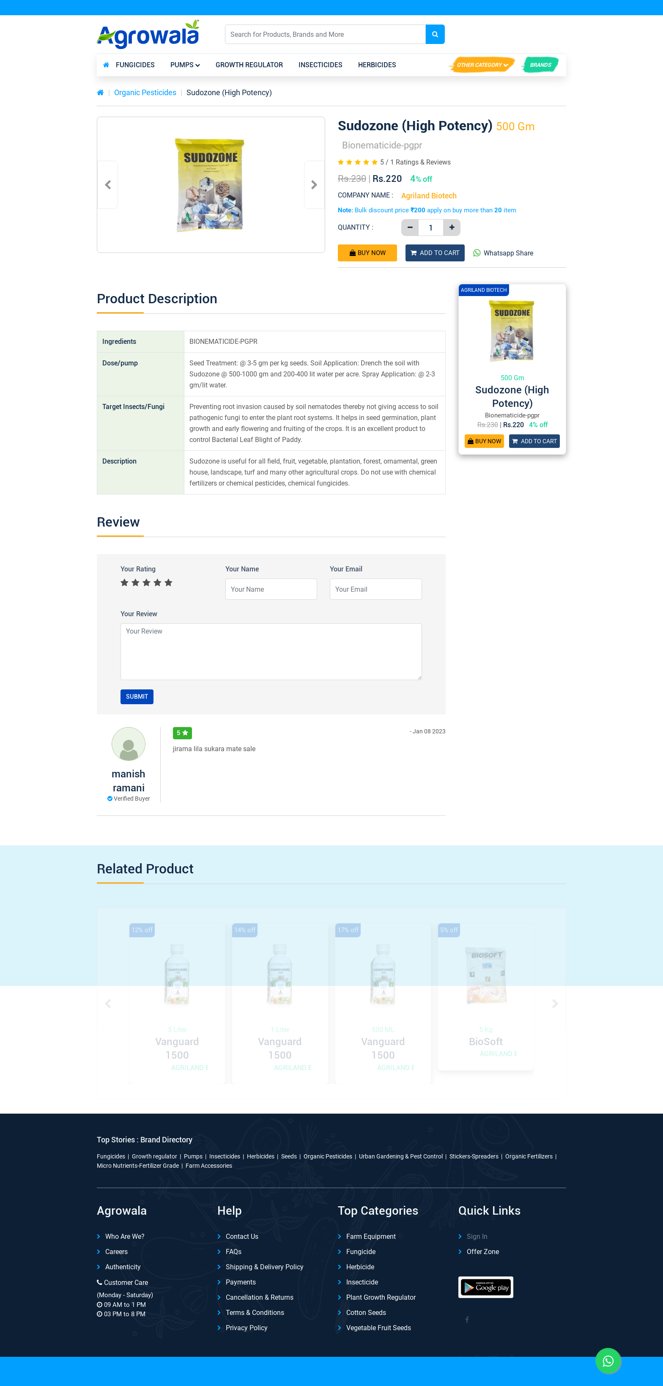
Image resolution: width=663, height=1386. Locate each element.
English (487, 34)
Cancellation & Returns (259, 1297)
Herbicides (377, 65)
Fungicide (360, 1252)
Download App (474, 8)
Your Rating (138, 569)
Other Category (479, 65)
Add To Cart (435, 253)
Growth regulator (249, 65)
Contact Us (242, 1236)
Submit (137, 696)
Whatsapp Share (503, 253)
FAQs (233, 1252)
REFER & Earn (542, 8)
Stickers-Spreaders (474, 1156)
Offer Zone (483, 1252)
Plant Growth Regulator (381, 1297)
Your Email (346, 569)
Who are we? (125, 1236)
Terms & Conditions (255, 1313)
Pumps (182, 65)
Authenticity (123, 1267)
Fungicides (135, 65)
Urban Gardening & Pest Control (401, 1156)
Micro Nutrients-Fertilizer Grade (138, 1165)
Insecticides (320, 65)
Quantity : (355, 227)
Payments (241, 1282)
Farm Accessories (209, 1165)
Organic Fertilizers (529, 1156)
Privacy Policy (247, 1328)
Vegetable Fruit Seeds (378, 1328)
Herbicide (360, 1267)
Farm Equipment (371, 1236)
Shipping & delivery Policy (265, 1267)
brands (540, 65)
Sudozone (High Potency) (229, 92)
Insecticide (362, 1282)
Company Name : (365, 195)
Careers (116, 1252)
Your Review (139, 614)
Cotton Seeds (366, 1313)
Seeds (289, 1156)
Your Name (242, 569)
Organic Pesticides (145, 92)
